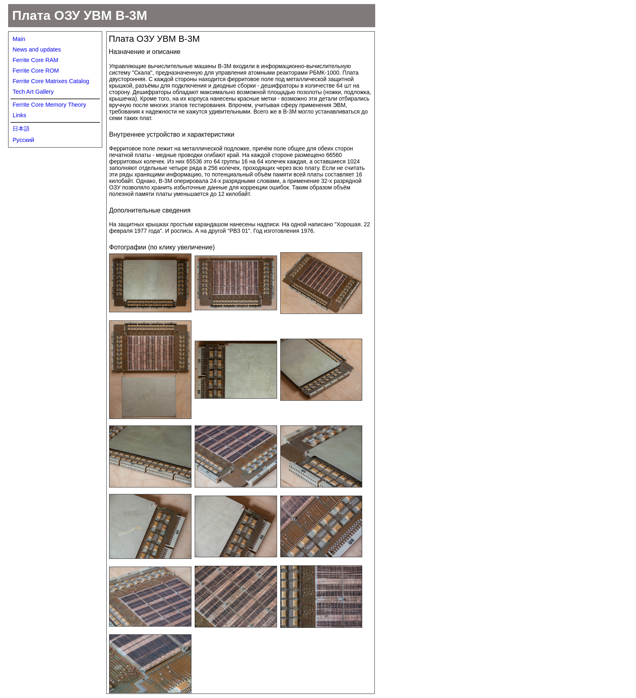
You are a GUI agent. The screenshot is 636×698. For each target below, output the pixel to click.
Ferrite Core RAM (35, 60)
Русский (23, 140)
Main (19, 39)
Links (19, 115)
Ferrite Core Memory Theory (49, 104)
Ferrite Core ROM (36, 70)
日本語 (21, 128)
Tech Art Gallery (33, 91)
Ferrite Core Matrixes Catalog (51, 81)
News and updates (37, 49)
